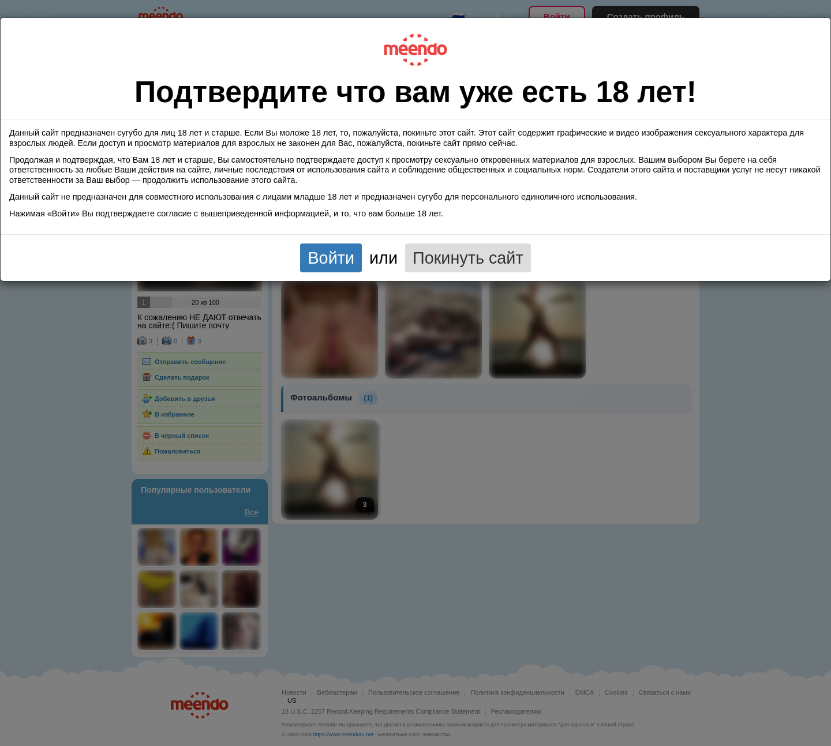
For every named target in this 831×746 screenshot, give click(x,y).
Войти (331, 258)
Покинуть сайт (468, 258)
